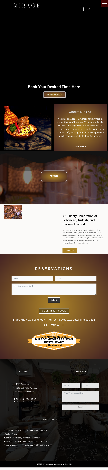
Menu (54, 176)
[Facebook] (83, 9)
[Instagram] (89, 9)
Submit (54, 300)
